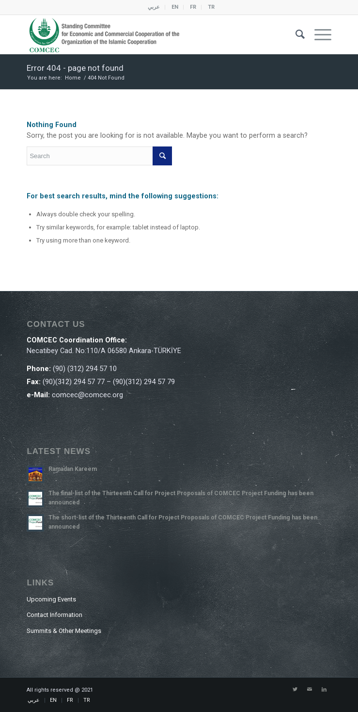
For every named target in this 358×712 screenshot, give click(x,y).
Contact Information (54, 614)
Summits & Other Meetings (64, 630)
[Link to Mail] (309, 689)
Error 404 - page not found (75, 68)
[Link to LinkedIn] (324, 689)
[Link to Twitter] (295, 689)
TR (211, 7)
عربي (154, 7)
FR (193, 7)
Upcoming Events (51, 599)
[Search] (295, 34)
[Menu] (318, 34)
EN (174, 7)
